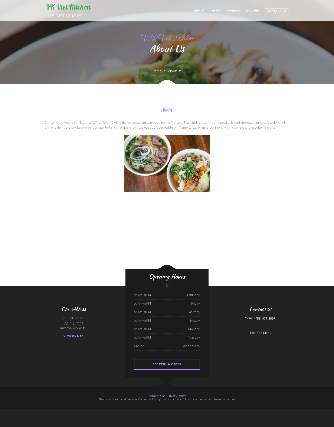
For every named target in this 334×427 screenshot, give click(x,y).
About (166, 110)
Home (157, 71)
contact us (228, 399)
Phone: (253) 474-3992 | (260, 318)
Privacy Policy (176, 395)
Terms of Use (156, 395)
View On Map (73, 336)
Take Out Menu (260, 333)
